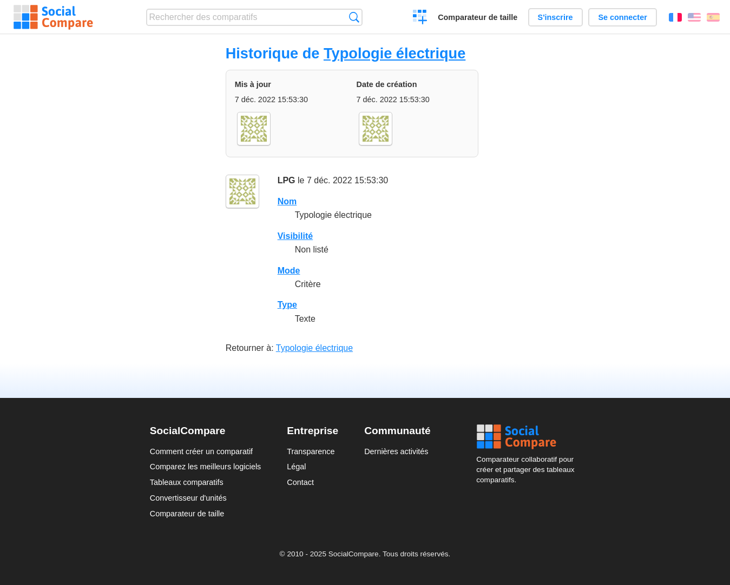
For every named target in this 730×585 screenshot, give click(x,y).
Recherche (354, 17)
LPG (286, 180)
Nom (287, 201)
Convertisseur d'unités (188, 498)
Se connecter (622, 17)
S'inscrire (555, 17)
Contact (300, 482)
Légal (296, 466)
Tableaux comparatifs (186, 482)
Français (675, 17)
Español (713, 17)
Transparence (310, 451)
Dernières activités (396, 451)
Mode (289, 270)
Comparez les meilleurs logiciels (205, 466)
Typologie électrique (394, 53)
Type (287, 304)
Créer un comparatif (420, 18)
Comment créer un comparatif (201, 451)
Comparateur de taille (477, 17)
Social (528, 437)
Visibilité (295, 236)
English (694, 17)
